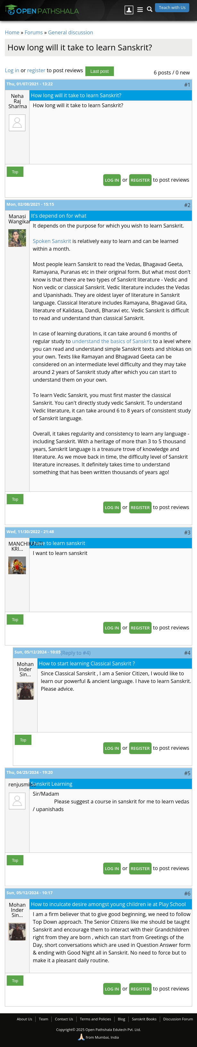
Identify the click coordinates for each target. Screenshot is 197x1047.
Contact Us (64, 1019)
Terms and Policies (95, 1019)
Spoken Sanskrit (52, 241)
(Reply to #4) (75, 652)
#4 (187, 652)
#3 (187, 532)
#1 (187, 84)
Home (12, 32)
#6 (187, 893)
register (36, 70)
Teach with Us (172, 7)
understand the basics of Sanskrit (112, 341)
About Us (24, 1019)
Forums (34, 32)
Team (43, 1019)
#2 (187, 205)
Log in (12, 70)
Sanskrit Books (144, 1019)
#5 (187, 773)
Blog (121, 1019)
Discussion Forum (178, 1019)
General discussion (70, 32)
